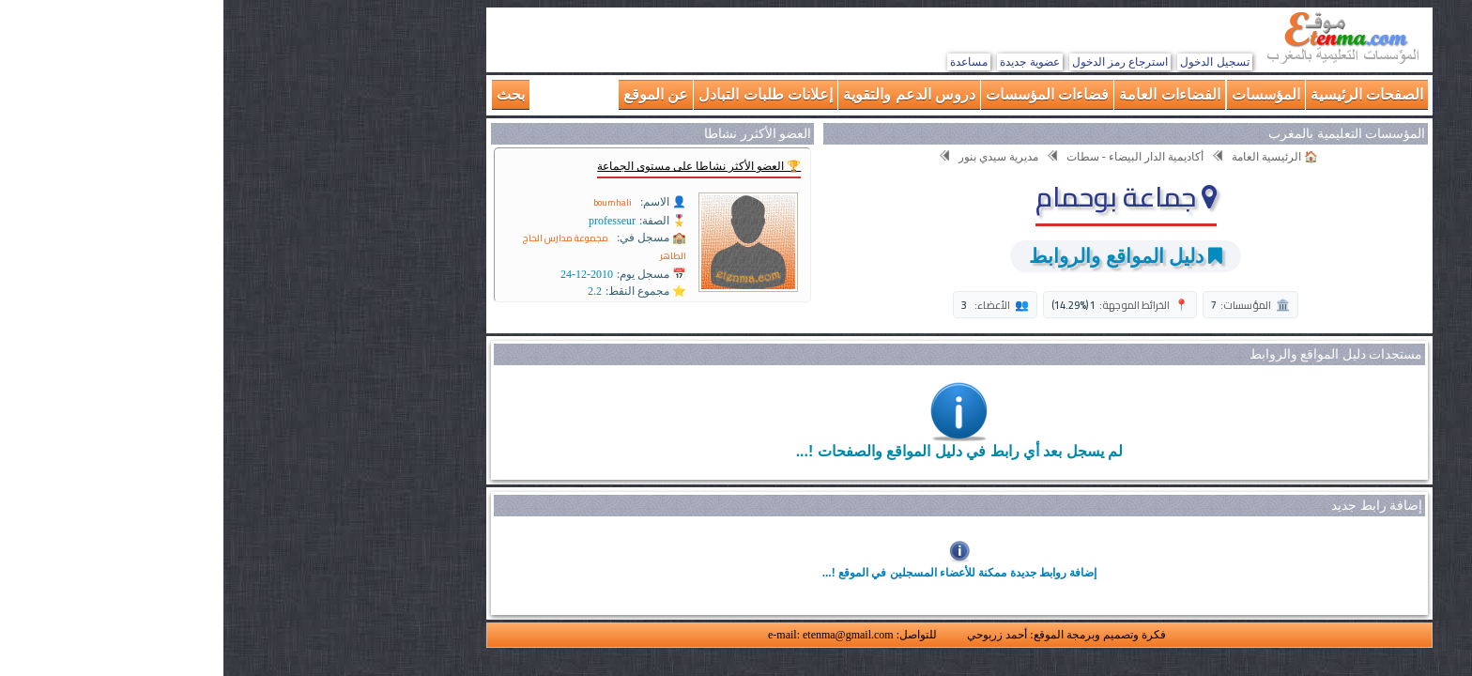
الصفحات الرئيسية (1143, 94)
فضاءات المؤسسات (823, 94)
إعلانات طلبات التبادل (542, 94)
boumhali (389, 202)
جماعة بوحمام (902, 196)
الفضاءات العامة (946, 94)
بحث (287, 94)
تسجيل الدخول (991, 62)
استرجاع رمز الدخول (897, 62)
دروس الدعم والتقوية (686, 94)
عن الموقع (432, 94)
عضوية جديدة (806, 62)
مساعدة (745, 62)
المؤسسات (1042, 94)
